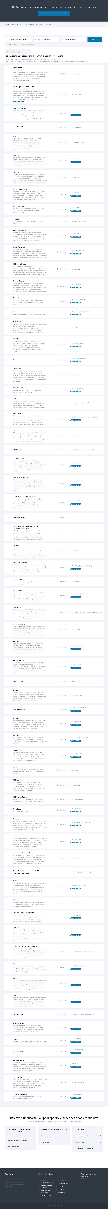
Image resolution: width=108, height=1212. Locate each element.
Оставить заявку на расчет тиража (54, 13)
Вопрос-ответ (61, 1183)
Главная (7, 24)
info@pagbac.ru (85, 1179)
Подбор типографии (63, 1186)
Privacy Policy (58, 1209)
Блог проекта (61, 1192)
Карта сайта (61, 1195)
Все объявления (17, 24)
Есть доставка (12, 44)
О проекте (60, 1189)
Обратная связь (85, 1182)
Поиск (94, 40)
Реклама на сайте (46, 1198)
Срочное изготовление (27, 44)
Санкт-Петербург (29, 24)
